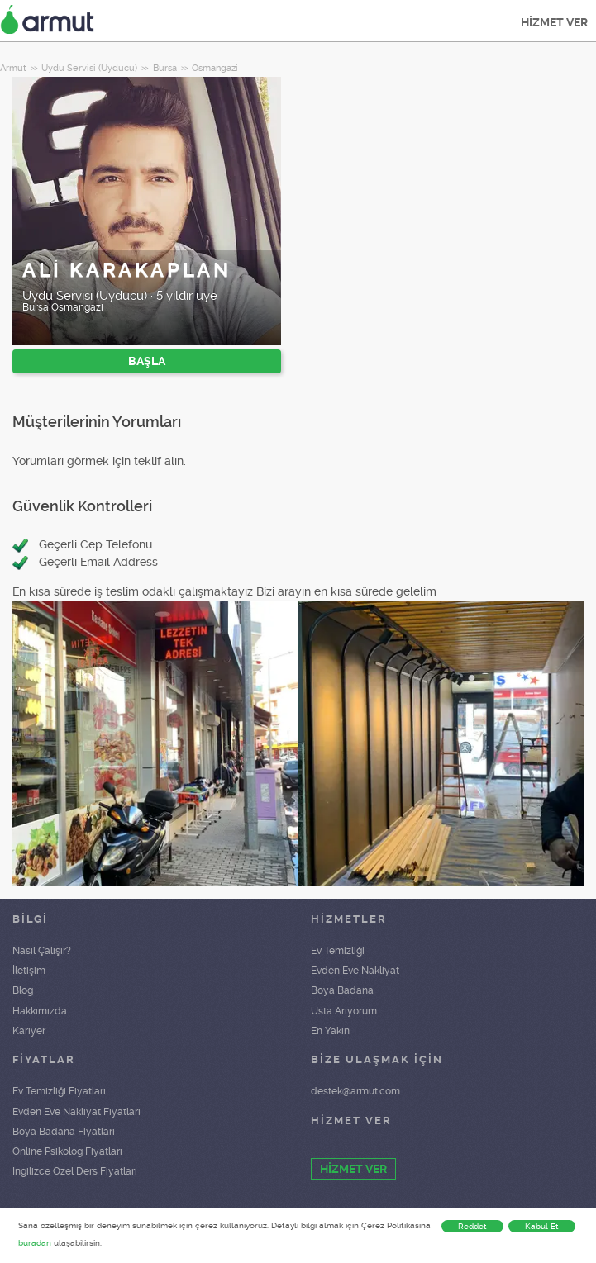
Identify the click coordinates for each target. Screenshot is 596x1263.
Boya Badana (342, 990)
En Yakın (330, 1031)
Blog (22, 990)
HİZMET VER (554, 22)
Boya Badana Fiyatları (63, 1131)
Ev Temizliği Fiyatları (59, 1091)
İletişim (28, 970)
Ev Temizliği (338, 951)
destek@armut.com (355, 1091)
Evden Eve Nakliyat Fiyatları (76, 1112)
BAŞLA (146, 361)
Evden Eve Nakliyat (355, 970)
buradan (34, 1242)
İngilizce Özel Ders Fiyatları (74, 1171)
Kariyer (28, 1031)
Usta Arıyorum (344, 1011)
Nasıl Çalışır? (41, 951)
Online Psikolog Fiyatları (67, 1151)
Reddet (472, 1226)
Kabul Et (542, 1226)
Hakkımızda (39, 1011)
